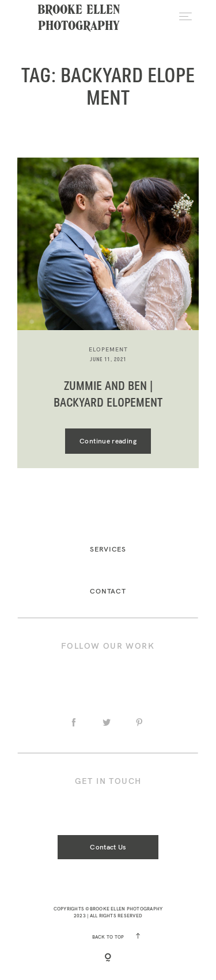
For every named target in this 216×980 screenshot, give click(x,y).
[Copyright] (108, 958)
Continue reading (108, 441)
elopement (108, 349)
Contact (108, 591)
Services (108, 549)
